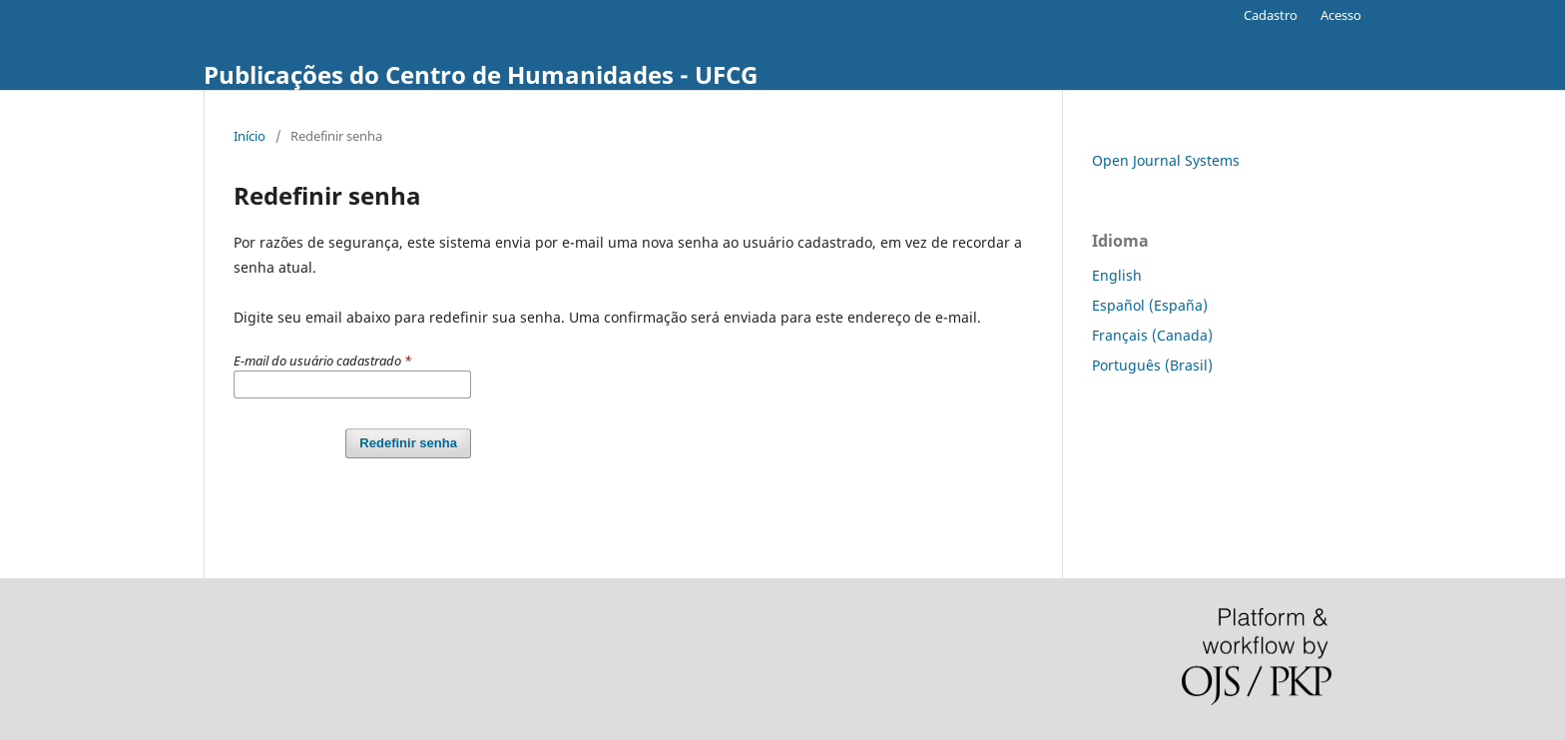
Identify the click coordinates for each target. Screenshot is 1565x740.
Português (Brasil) (1152, 365)
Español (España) (1150, 305)
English (1117, 275)
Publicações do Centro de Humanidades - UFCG (481, 74)
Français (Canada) (1152, 335)
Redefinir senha (408, 442)
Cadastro (1271, 15)
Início (249, 136)
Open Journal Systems (1166, 160)
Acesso (1340, 15)
